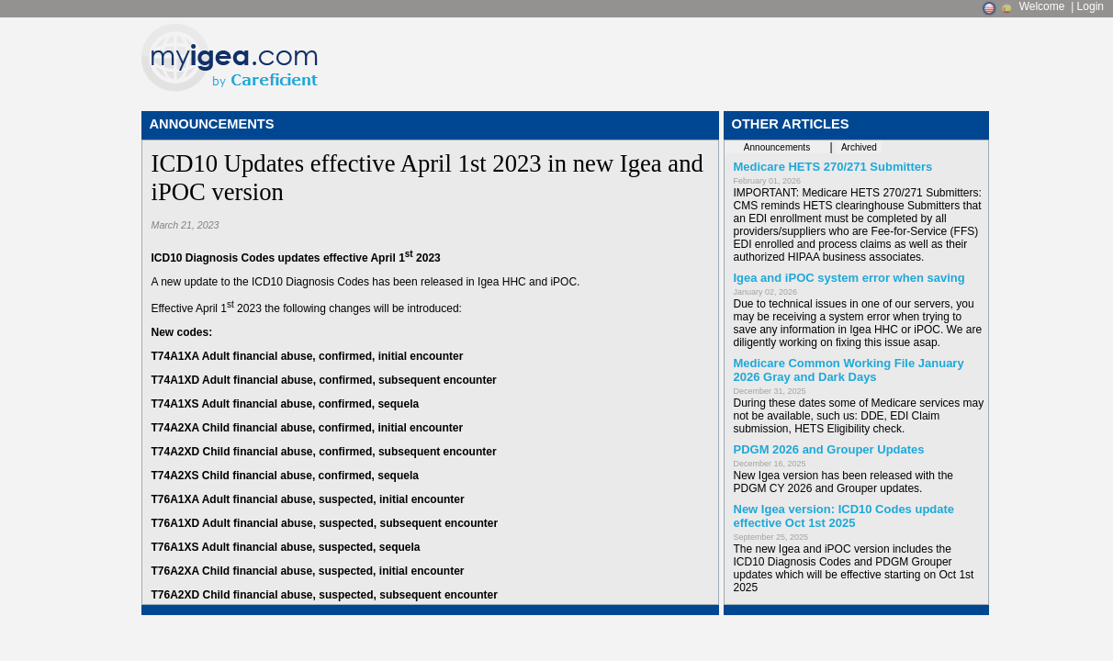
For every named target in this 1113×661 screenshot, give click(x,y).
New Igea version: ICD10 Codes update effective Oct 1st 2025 (844, 516)
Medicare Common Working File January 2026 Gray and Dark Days (849, 370)
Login (1090, 6)
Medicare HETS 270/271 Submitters (833, 167)
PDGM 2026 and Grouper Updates (829, 449)
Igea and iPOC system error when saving (849, 278)
